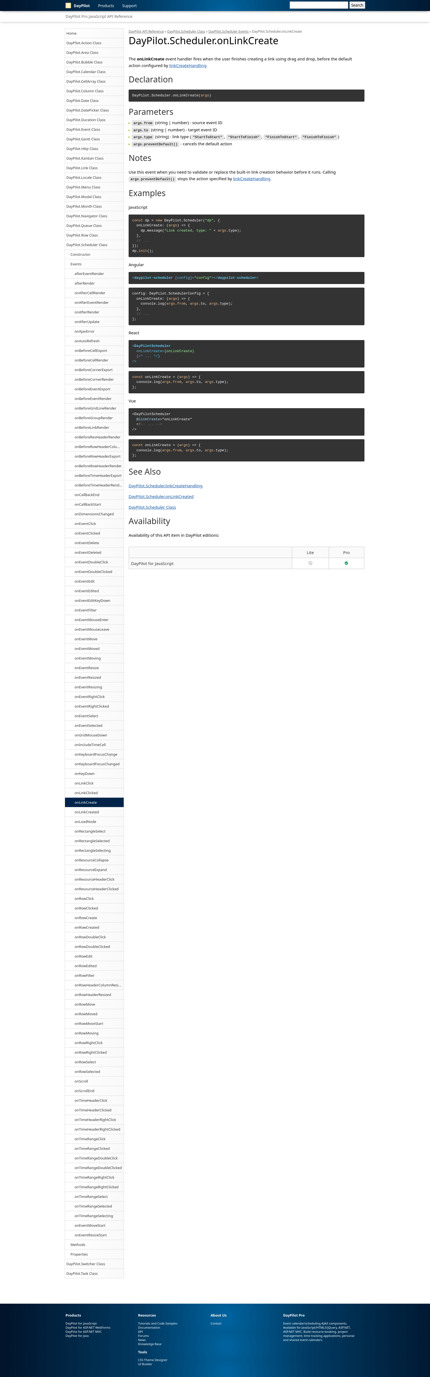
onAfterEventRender (92, 302)
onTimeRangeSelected (93, 1206)
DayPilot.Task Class (82, 1273)
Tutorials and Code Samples (157, 1323)
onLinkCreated (87, 811)
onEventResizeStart (91, 1235)
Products (106, 5)
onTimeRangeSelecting (94, 1215)
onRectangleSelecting (93, 850)
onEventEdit (85, 581)
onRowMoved (86, 1013)
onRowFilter (85, 975)
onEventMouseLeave (92, 629)
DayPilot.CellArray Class (86, 81)
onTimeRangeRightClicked (96, 1186)
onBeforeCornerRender (94, 379)
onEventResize (87, 667)
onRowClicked (86, 908)
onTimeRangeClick (90, 1138)
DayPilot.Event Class (83, 129)
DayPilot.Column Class (85, 90)
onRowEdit (83, 956)
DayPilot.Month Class (84, 206)
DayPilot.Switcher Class (85, 1263)
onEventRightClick (90, 696)
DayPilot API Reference (146, 31)
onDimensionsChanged (94, 513)
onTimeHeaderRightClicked (97, 1129)
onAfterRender (87, 312)
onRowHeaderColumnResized (99, 985)
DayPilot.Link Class (82, 167)
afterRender (85, 283)
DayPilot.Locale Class (83, 177)
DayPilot (78, 5)
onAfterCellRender (90, 292)
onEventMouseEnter (92, 619)
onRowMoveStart (89, 1023)
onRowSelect (85, 1061)
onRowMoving (86, 1033)
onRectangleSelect (90, 831)
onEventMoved (87, 648)
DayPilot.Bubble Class (84, 62)
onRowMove (85, 1004)
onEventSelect (86, 715)
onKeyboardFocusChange (96, 754)
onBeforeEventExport (92, 388)
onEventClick (85, 523)
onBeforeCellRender (91, 360)
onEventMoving (88, 658)
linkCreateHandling (187, 65)
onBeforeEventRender (93, 398)
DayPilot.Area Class (82, 52)
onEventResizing (88, 687)
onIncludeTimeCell (90, 744)
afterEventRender (89, 273)
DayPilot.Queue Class (84, 225)
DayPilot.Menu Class (83, 187)
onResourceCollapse (92, 860)
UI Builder (145, 1364)
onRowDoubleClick (90, 936)
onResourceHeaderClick (94, 879)
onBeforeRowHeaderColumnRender (99, 446)
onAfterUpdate (87, 321)
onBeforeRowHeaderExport (97, 456)
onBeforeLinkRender (92, 427)
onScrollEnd (84, 1090)
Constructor (80, 254)
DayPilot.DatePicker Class (87, 110)
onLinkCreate (86, 802)
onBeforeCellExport (91, 350)
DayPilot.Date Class (82, 100)
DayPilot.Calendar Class (86, 71)
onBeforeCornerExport (94, 369)
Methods (77, 1244)
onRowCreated (87, 927)
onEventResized (88, 677)
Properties (79, 1254)
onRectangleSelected (92, 840)
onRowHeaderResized (93, 994)
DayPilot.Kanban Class (84, 158)
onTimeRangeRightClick (94, 1177)
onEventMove (86, 638)
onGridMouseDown (91, 735)
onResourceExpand (91, 869)
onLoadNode (85, 821)
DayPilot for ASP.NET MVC (84, 1331)
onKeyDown (85, 773)
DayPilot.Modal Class (83, 196)
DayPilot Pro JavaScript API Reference (99, 16)
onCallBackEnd (87, 494)
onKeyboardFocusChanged (97, 763)
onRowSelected (87, 1071)
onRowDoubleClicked (92, 946)
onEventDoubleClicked (93, 571)
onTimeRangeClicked (92, 1148)
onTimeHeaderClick (91, 1100)
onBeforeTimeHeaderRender (99, 485)
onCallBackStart (88, 504)
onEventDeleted (88, 552)
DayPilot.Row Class (82, 235)
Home (71, 33)
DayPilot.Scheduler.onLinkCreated (161, 494)
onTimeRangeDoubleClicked (98, 1167)
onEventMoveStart (90, 1225)
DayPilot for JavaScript (152, 561)
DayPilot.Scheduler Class (87, 244)
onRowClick (84, 898)
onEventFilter (86, 610)
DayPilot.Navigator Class (86, 215)
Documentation (149, 1327)
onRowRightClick (89, 1042)
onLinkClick (84, 783)
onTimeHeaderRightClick (95, 1119)
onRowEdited (86, 965)
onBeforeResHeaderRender (97, 437)
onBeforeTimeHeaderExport (98, 475)
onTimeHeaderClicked (93, 1110)
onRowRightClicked (91, 1052)
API (140, 1331)
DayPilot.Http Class (82, 148)
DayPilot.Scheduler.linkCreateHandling (166, 483)
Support (129, 5)
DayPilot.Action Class (83, 42)
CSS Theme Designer (152, 1360)
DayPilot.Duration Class (86, 119)
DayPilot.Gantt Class (83, 139)
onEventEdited (87, 590)
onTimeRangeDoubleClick (96, 1158)
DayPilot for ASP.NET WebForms (88, 1327)
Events (75, 264)
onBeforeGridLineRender (95, 408)
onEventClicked (87, 533)
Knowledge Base (149, 1344)
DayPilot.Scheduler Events (228, 31)
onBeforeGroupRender (94, 417)
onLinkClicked (86, 792)
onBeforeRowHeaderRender (98, 465)
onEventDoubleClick (91, 562)
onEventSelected (88, 725)
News (142, 1340)
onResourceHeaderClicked (97, 888)
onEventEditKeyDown (92, 600)
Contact (216, 1323)
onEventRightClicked (92, 706)
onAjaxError (85, 331)
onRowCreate (86, 917)
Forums (143, 1336)
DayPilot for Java (77, 1336)
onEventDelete (87, 542)
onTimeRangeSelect (91, 1196)
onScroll (81, 1081)
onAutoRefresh (87, 340)
